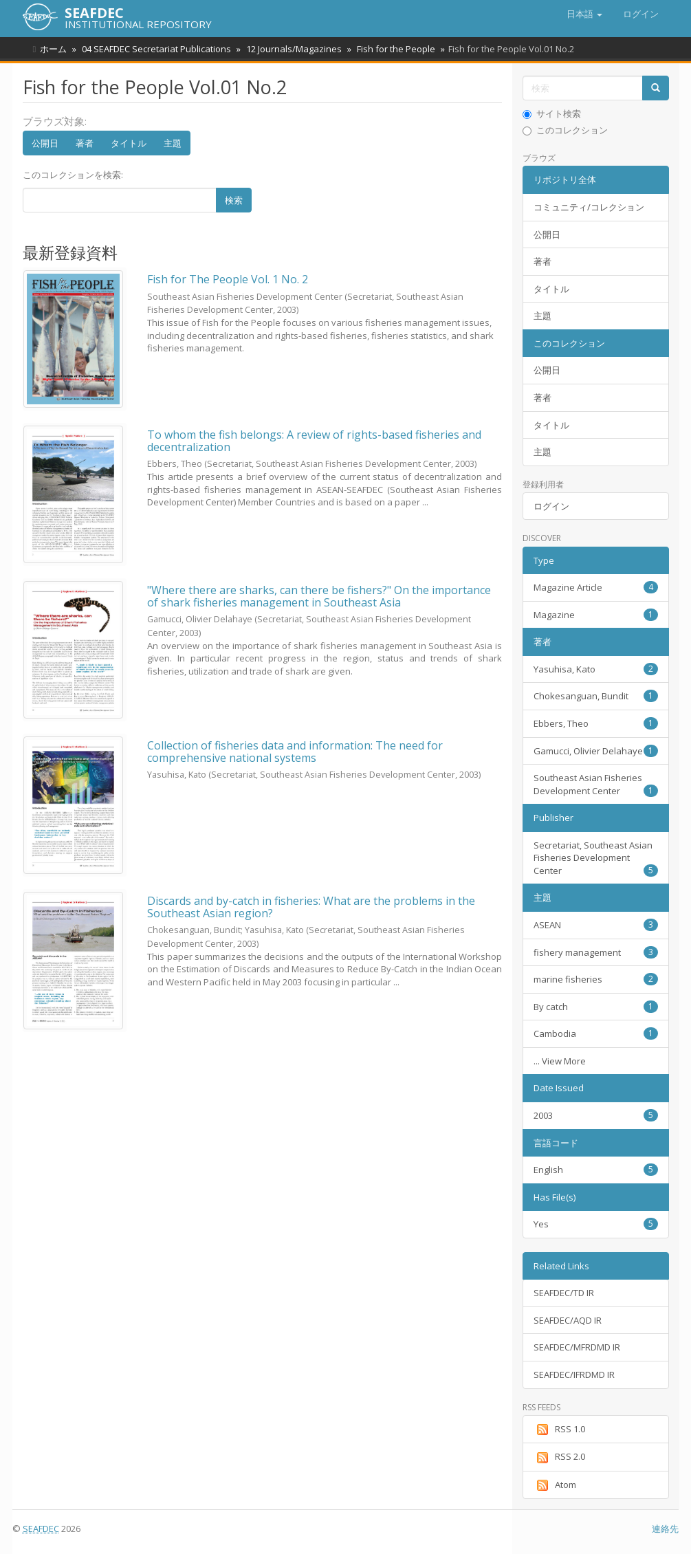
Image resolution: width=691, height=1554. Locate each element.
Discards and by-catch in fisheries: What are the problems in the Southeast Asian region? (311, 907)
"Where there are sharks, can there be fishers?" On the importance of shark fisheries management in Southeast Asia (319, 596)
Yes (596, 1224)
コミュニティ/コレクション (589, 207)
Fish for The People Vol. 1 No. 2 (227, 279)
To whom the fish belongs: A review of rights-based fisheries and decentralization (314, 441)
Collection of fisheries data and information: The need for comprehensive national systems (295, 751)
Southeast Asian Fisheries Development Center (596, 784)
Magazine (596, 615)
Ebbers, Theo (596, 723)
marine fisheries (596, 979)
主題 (173, 143)
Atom (555, 1485)
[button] (584, 14)
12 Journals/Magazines (290, 49)
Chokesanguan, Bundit (596, 696)
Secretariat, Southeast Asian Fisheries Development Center (596, 858)
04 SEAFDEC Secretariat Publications (154, 49)
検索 (234, 200)
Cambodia (596, 1033)
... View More (560, 1061)
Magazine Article (596, 587)
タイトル (128, 143)
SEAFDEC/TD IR (564, 1293)
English (596, 1169)
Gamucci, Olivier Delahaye (596, 751)
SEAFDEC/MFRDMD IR (577, 1347)
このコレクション (565, 130)
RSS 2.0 (559, 1457)
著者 (85, 143)
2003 (596, 1115)
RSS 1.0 (559, 1429)
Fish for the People (390, 49)
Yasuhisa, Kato (596, 669)
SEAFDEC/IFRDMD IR (574, 1374)
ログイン (551, 506)
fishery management (596, 952)
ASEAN (596, 925)
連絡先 (665, 1528)
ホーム (53, 49)
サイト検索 (552, 113)
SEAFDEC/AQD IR (568, 1320)
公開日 (45, 143)
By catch (596, 1006)
